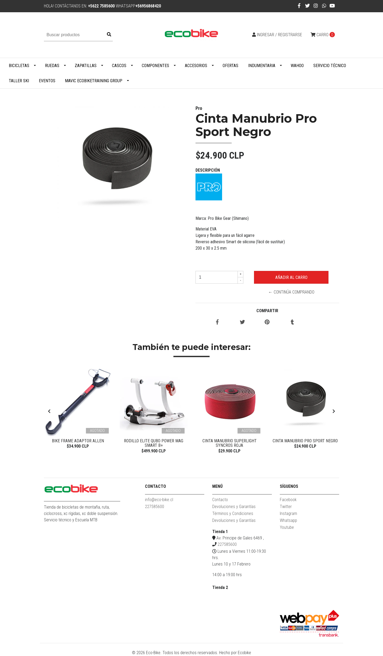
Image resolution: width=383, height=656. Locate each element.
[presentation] (49, 411)
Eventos (47, 80)
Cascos (119, 65)
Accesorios (196, 65)
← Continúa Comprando (291, 292)
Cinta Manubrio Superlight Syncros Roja (229, 443)
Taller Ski (19, 80)
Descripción (207, 170)
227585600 (154, 506)
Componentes (155, 65)
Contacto (220, 499)
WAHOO (297, 65)
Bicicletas (19, 65)
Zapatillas (86, 65)
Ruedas (52, 65)
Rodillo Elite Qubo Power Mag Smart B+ (153, 443)
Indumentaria (261, 65)
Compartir (267, 310)
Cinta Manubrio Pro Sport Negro (305, 440)
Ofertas (230, 65)
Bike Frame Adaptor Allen (78, 440)
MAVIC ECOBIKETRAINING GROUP (93, 80)
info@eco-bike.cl (159, 499)
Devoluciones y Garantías (234, 506)
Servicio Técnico (329, 65)
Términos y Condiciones (232, 513)
